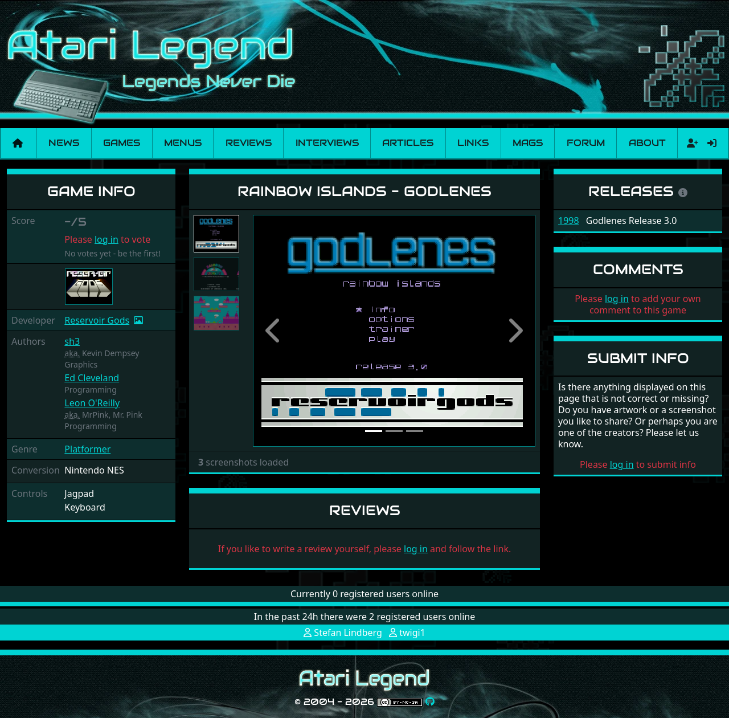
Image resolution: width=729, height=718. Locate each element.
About (647, 143)
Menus (183, 143)
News (63, 143)
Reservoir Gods (96, 320)
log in (106, 239)
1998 (568, 220)
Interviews (327, 143)
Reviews (249, 143)
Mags (528, 143)
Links (473, 143)
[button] (274, 331)
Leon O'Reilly (92, 403)
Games (121, 143)
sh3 (72, 341)
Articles (407, 143)
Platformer (87, 449)
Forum (586, 143)
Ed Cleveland (91, 378)
